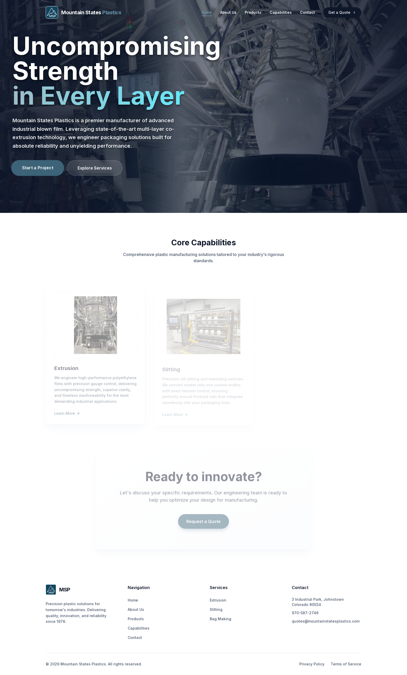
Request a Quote (203, 523)
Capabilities (281, 12)
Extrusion (218, 600)
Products (253, 12)
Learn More (67, 415)
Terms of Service (346, 664)
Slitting (216, 609)
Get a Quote (342, 12)
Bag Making (220, 619)
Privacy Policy (311, 664)
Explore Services (95, 168)
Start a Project (37, 167)
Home (206, 12)
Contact (307, 12)
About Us (228, 12)
